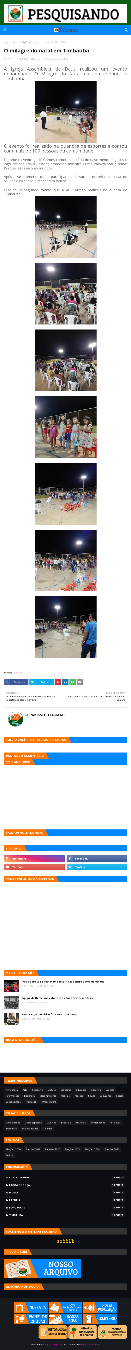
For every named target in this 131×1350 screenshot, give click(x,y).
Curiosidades (13, 1122)
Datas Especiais (33, 1122)
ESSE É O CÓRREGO (17, 59)
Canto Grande (67, 1177)
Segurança (105, 1095)
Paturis (67, 1200)
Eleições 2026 (111, 1149)
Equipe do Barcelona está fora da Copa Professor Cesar (57, 998)
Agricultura (12, 1089)
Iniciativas (115, 1122)
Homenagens (98, 1122)
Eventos (110, 1089)
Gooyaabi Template (90, 1344)
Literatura (29, 1095)
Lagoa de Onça (67, 1185)
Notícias (65, 1095)
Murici (67, 1192)
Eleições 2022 (72, 1149)
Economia (66, 1089)
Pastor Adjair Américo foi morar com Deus (49, 1014)
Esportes (96, 1089)
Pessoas (78, 1095)
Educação (81, 1089)
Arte (25, 1089)
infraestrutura (48, 1101)
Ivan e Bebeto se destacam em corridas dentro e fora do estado (63, 981)
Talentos (47, 1128)
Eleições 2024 (92, 1149)
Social (119, 1095)
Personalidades (30, 1128)
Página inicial (11, 42)
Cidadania (37, 1089)
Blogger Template (52, 1344)
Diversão (51, 1122)
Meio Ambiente (48, 1095)
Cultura (52, 1089)
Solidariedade (13, 1101)
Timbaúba (67, 1215)
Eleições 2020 (52, 1149)
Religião (24, 42)
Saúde (91, 1095)
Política (10, 1155)
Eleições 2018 (33, 1149)
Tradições (31, 1101)
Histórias (81, 1122)
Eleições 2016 (13, 1149)
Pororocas (67, 1207)
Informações (12, 1095)
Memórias (11, 1128)
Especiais (66, 1122)
